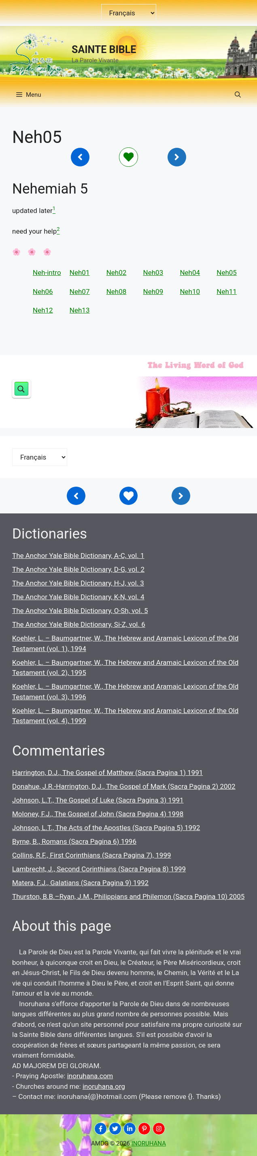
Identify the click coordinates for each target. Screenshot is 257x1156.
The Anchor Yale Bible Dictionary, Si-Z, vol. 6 (78, 624)
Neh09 (153, 291)
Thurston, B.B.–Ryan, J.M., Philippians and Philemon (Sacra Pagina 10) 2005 (128, 896)
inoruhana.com (90, 1076)
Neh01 (80, 272)
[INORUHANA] (100, 1128)
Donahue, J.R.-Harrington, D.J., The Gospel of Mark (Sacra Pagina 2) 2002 (124, 786)
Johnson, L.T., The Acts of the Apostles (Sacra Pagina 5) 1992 (106, 828)
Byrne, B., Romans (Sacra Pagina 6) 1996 (74, 841)
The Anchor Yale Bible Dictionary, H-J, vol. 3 (78, 583)
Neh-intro (47, 272)
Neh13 (80, 310)
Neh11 (227, 291)
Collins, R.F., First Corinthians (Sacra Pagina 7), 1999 (91, 855)
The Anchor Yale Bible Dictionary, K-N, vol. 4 (78, 597)
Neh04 (190, 272)
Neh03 (153, 272)
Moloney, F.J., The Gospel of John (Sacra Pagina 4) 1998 (97, 814)
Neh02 (116, 272)
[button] (238, 95)
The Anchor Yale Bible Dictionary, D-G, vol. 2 (78, 569)
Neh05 (227, 272)
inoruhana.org (104, 1086)
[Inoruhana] (80, 157)
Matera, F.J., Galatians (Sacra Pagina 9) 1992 (80, 883)
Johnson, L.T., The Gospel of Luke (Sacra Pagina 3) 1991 (98, 800)
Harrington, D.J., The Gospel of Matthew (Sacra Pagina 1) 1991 (107, 773)
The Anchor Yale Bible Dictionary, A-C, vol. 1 (78, 555)
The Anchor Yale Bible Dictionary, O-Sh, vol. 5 (80, 611)
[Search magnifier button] (21, 389)
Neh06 (43, 291)
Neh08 (116, 291)
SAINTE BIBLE (104, 49)
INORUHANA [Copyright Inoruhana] (149, 1143)
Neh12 (43, 310)
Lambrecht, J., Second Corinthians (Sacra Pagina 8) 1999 (99, 869)
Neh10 (190, 291)
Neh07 (80, 291)
